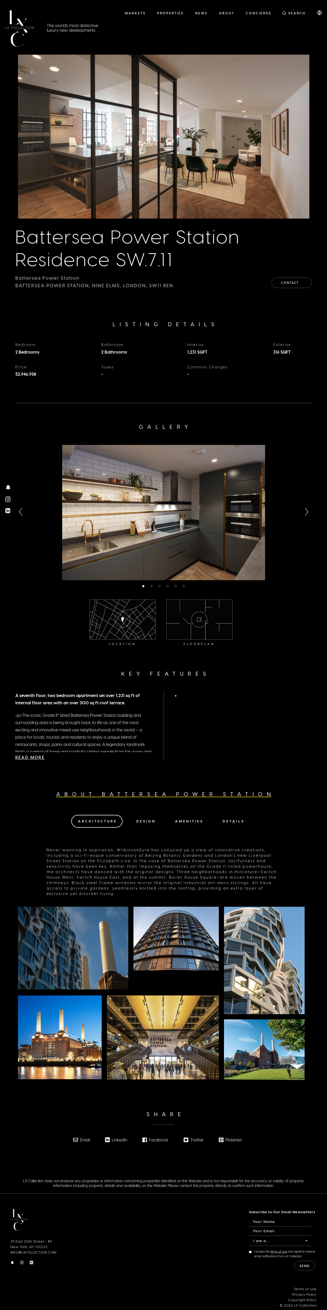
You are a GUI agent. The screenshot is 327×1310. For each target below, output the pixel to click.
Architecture (97, 820)
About (226, 13)
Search (297, 13)
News (201, 13)
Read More (30, 746)
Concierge (259, 13)
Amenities (189, 820)
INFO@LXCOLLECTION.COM (33, 1252)
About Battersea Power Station (165, 793)
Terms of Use (278, 1251)
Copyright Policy (302, 1299)
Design (146, 820)
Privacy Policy (304, 1294)
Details (234, 820)
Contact (292, 282)
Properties (170, 13)
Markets (135, 13)
